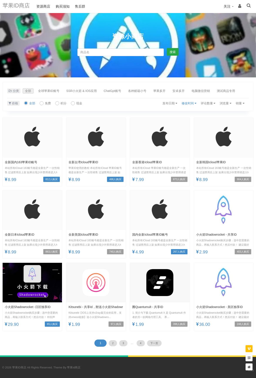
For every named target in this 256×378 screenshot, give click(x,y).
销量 (240, 103)
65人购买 (52, 324)
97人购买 (116, 324)
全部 (28, 91)
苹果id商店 (73, 367)
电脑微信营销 (201, 91)
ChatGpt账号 (112, 91)
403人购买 (243, 251)
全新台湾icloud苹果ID (85, 162)
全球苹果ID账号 (48, 91)
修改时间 (189, 103)
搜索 (173, 52)
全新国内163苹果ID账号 (23, 162)
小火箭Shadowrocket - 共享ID (219, 234)
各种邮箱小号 (137, 91)
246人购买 (243, 324)
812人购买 (51, 179)
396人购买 (179, 324)
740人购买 (115, 251)
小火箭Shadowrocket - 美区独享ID (222, 307)
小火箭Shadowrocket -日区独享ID (31, 307)
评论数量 (208, 103)
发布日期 (169, 103)
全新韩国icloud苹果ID (213, 162)
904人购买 (243, 179)
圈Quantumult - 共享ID (149, 307)
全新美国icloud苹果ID (85, 234)
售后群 (85, 6)
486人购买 (115, 179)
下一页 (160, 343)
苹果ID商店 (19, 6)
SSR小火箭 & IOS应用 (81, 91)
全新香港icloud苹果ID (149, 162)
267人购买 (179, 251)
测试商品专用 (226, 91)
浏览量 (225, 103)
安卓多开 (178, 91)
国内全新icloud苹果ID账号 (152, 234)
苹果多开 (159, 91)
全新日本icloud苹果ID (21, 234)
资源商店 (49, 6)
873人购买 (179, 179)
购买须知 (68, 6)
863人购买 (51, 251)
